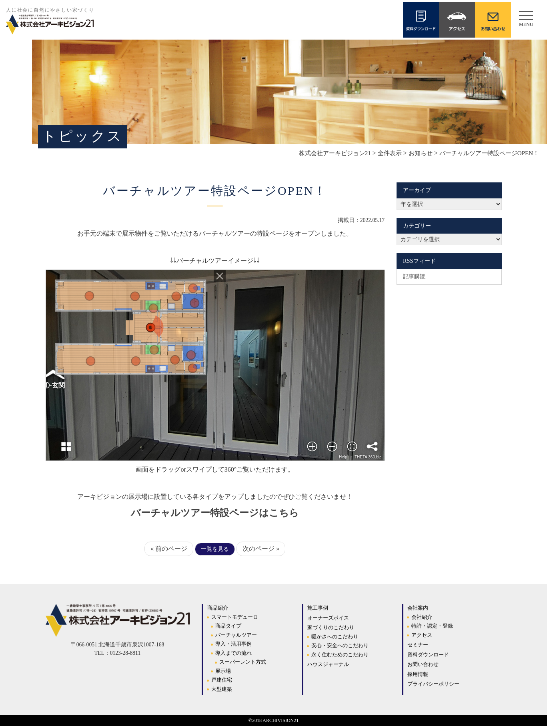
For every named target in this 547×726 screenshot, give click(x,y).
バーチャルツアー (236, 635)
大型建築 (221, 689)
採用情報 (417, 674)
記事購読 (414, 276)
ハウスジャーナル (328, 664)
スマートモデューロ (234, 617)
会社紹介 (421, 617)
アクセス (421, 635)
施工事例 (317, 608)
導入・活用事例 (233, 644)
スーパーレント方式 (242, 662)
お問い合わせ (423, 664)
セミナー (417, 645)
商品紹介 (217, 608)
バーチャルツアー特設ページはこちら (215, 513)
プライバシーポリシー (433, 684)
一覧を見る (215, 549)
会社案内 (417, 608)
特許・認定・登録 (432, 626)
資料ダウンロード (428, 655)
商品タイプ (228, 626)
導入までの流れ (233, 653)
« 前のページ (168, 548)
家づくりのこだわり (330, 627)
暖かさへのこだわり (334, 637)
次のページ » (260, 548)
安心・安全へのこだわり (340, 645)
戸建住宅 (221, 680)
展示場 (223, 671)
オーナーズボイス (328, 618)
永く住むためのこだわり (340, 655)
